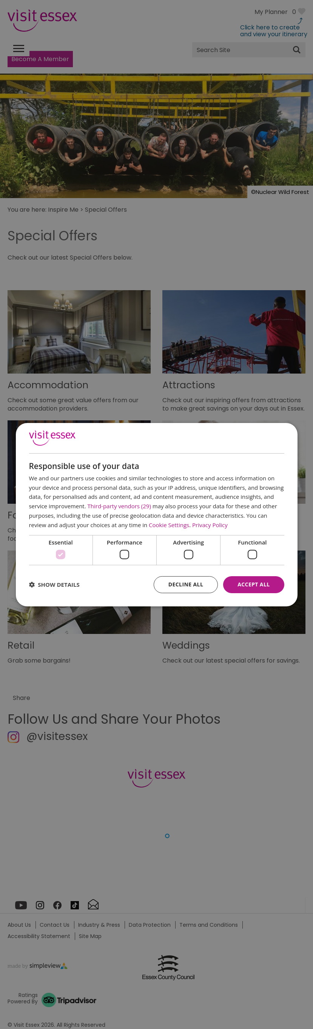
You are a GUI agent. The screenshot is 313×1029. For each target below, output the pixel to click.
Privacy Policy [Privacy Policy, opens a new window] (210, 525)
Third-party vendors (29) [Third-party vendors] (119, 506)
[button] (54, 584)
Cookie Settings (169, 525)
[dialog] (156, 514)
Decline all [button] (185, 584)
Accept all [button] (253, 584)
